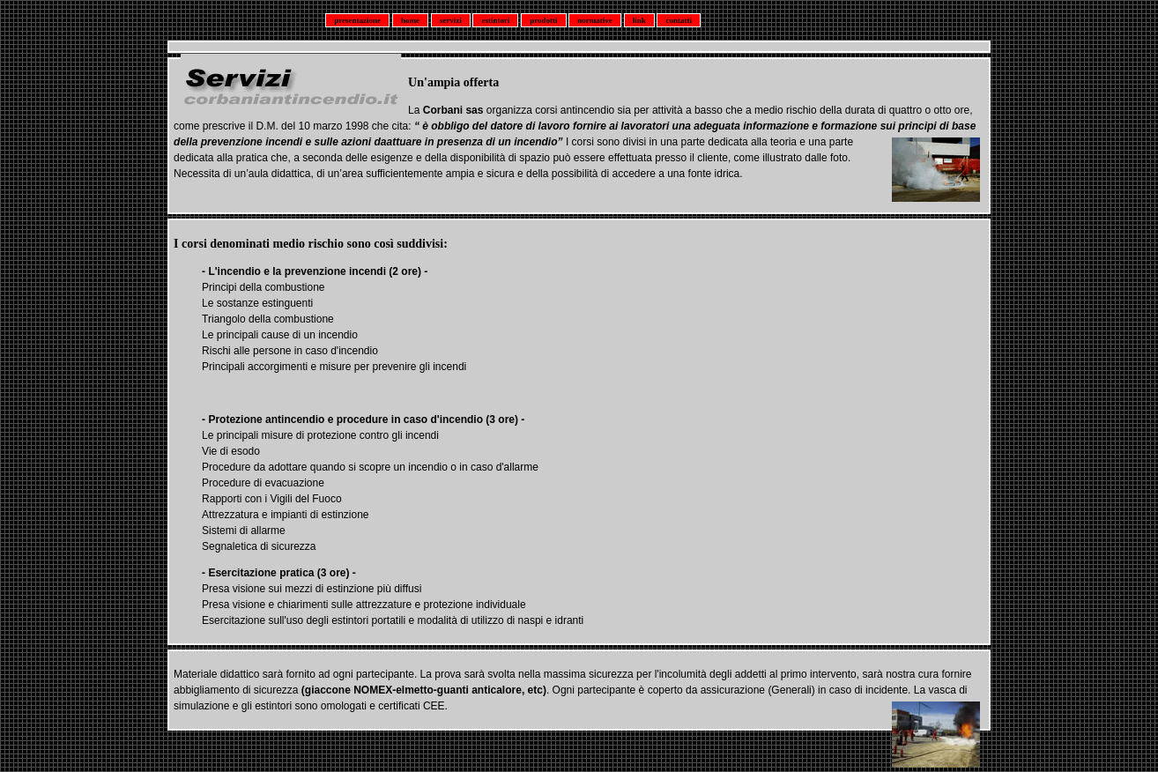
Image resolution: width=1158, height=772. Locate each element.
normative (594, 20)
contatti (678, 20)
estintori (495, 20)
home (410, 20)
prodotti (543, 20)
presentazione (357, 20)
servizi (451, 20)
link (639, 20)
